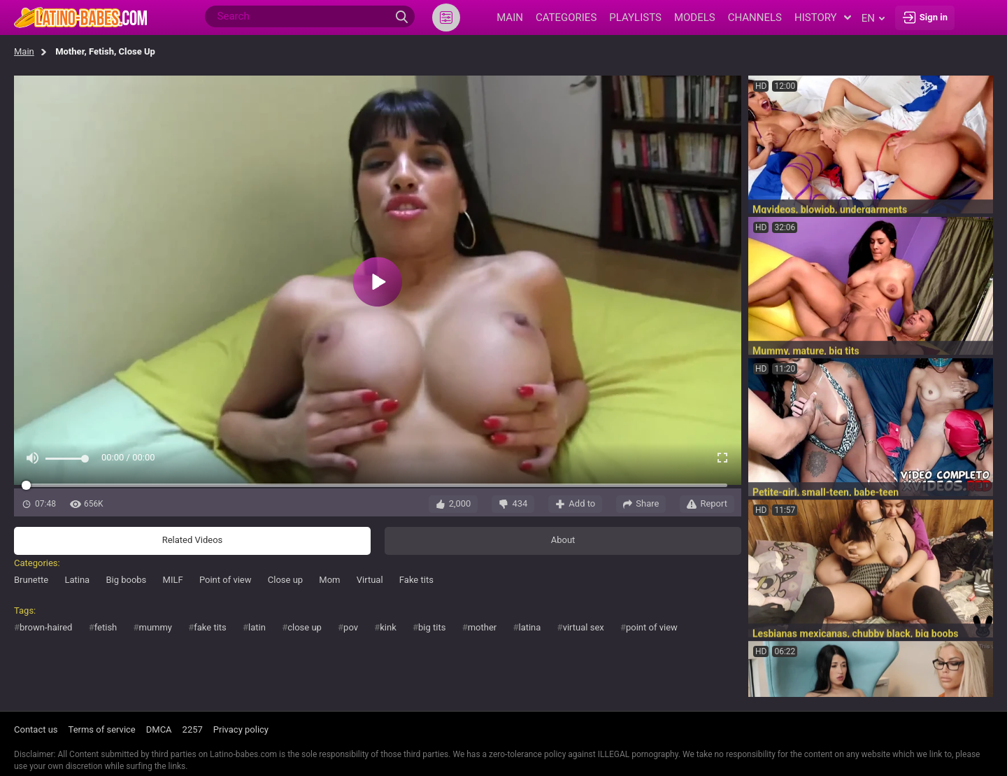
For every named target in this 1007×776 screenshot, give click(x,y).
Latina (77, 579)
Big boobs (126, 579)
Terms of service (102, 729)
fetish (105, 627)
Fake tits (416, 579)
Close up (285, 579)
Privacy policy (241, 729)
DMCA (159, 729)
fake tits (210, 627)
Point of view (225, 579)
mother (482, 627)
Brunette (31, 579)
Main (24, 51)
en (873, 18)
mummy (156, 627)
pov (350, 627)
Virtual (370, 579)
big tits (431, 627)
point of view (652, 627)
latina (529, 627)
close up (304, 627)
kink (388, 627)
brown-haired (46, 627)
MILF (173, 579)
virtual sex (583, 627)
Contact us (36, 729)
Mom (329, 579)
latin (257, 627)
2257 (193, 729)
